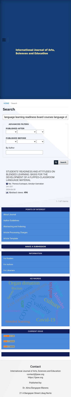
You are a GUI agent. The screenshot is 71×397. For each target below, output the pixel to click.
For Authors (8, 264)
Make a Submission (35, 246)
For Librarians (9, 270)
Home (6, 103)
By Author (10, 148)
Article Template (10, 238)
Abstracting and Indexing (14, 226)
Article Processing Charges (15, 232)
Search (63, 162)
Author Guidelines (11, 220)
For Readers (8, 258)
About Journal (9, 214)
